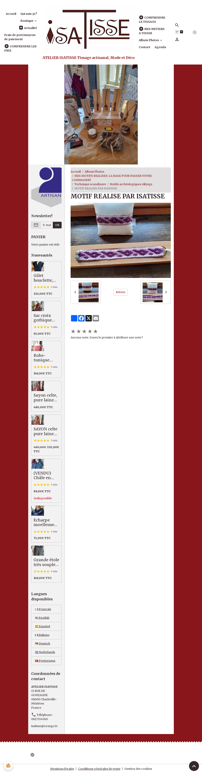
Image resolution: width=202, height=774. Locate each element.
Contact (144, 47)
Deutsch (42, 643)
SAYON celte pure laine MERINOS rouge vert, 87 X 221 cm (45, 431)
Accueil (11, 14)
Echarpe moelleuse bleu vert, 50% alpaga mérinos (45, 522)
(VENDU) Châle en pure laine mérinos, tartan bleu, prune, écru (45, 475)
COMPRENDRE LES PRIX (20, 48)
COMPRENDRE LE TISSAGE (152, 19)
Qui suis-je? (28, 14)
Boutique (27, 21)
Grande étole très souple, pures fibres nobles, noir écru (46, 562)
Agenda (160, 47)
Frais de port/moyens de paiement (20, 37)
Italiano (42, 635)
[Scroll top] (194, 766)
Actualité (28, 28)
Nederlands (45, 652)
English (42, 618)
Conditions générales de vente (99, 769)
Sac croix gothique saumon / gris (43, 318)
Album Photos (149, 40)
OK (57, 225)
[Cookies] (8, 765)
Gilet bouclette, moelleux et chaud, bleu (45, 278)
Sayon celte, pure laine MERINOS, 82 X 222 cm (46, 397)
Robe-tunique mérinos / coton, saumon (43, 358)
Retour (120, 292)
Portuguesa (45, 661)
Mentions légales (62, 769)
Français (43, 609)
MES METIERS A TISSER (152, 31)
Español (42, 626)
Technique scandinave (90, 184)
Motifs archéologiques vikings (131, 184)
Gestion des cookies (138, 769)
